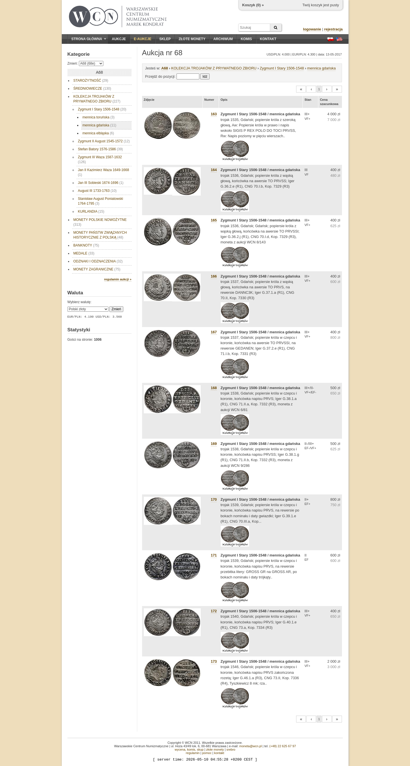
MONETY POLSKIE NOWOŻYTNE (100, 222)
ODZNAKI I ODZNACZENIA (98, 261)
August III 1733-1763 (97, 191)
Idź (204, 76)
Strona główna (88, 39)
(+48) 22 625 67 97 (282, 746)
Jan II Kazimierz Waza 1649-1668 (103, 172)
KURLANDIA (91, 211)
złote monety (215, 749)
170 (214, 499)
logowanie (312, 29)
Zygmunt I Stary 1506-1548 (102, 109)
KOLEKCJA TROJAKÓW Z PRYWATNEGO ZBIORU (96, 99)
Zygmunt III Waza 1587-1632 (100, 159)
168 (214, 388)
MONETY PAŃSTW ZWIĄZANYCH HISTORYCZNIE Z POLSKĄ (100, 235)
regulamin (193, 753)
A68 (164, 68)
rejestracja (333, 29)
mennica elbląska (98, 133)
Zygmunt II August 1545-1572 (104, 141)
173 (214, 661)
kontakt (219, 753)
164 (214, 170)
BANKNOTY (86, 245)
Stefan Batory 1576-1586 (100, 149)
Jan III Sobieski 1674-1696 (101, 183)
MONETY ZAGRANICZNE (96, 269)
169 (214, 443)
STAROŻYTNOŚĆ (90, 81)
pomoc (207, 753)
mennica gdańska (99, 125)
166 (214, 276)
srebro (230, 749)
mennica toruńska (99, 117)
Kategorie (78, 54)
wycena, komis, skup (189, 749)
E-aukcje (142, 39)
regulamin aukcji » (118, 279)
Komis (246, 39)
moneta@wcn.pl (250, 746)
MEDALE (84, 253)
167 (214, 332)
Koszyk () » (253, 5)
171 (214, 555)
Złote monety (192, 39)
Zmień (116, 309)
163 (214, 114)
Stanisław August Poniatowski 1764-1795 (100, 201)
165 (214, 220)
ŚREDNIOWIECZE (92, 89)
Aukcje (119, 39)
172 (214, 611)
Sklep (165, 39)
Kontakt (268, 39)
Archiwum (223, 39)
